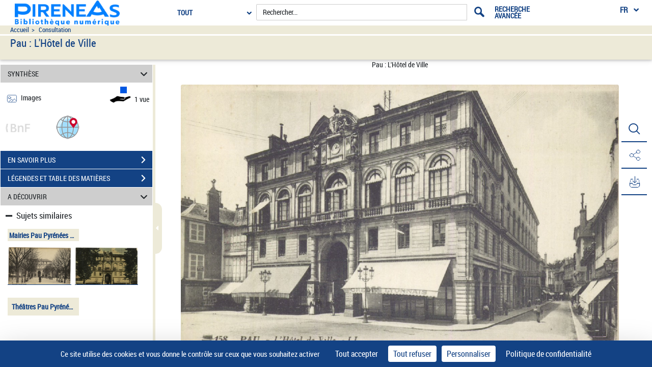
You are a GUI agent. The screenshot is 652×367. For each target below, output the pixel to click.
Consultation (55, 29)
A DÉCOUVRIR (79, 196)
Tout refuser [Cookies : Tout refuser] (412, 353)
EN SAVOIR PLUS (80, 160)
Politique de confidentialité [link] (548, 353)
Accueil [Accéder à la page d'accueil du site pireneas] (19, 29)
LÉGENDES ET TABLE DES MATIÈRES (80, 178)
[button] (67, 127)
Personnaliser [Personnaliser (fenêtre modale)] (469, 353)
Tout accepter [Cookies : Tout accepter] (356, 353)
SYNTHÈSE (79, 74)
